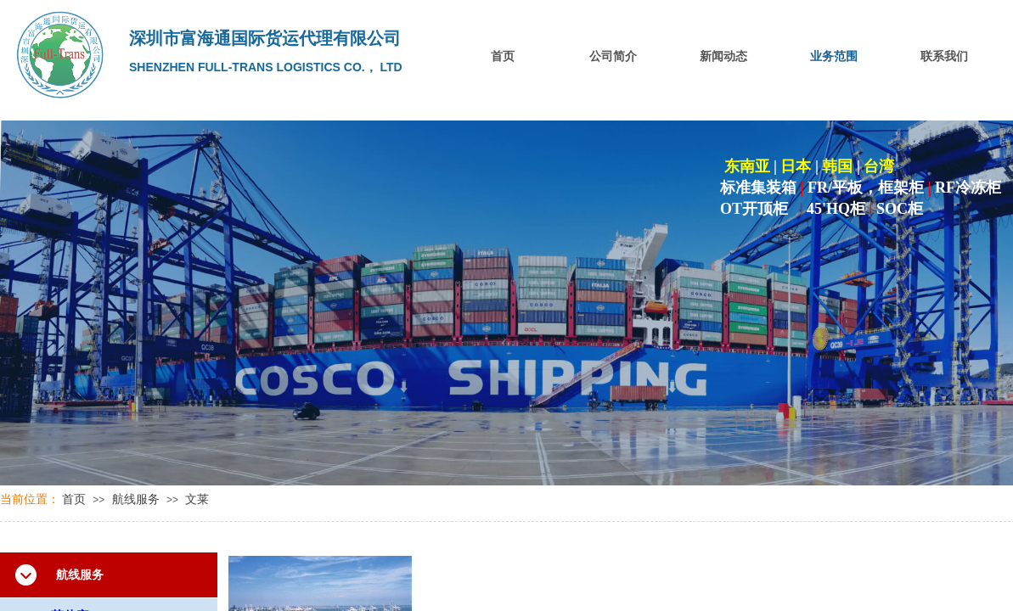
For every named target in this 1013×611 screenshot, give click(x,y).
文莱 (197, 499)
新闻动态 (723, 56)
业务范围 (834, 56)
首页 (503, 56)
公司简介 (613, 56)
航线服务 (136, 499)
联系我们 (944, 56)
